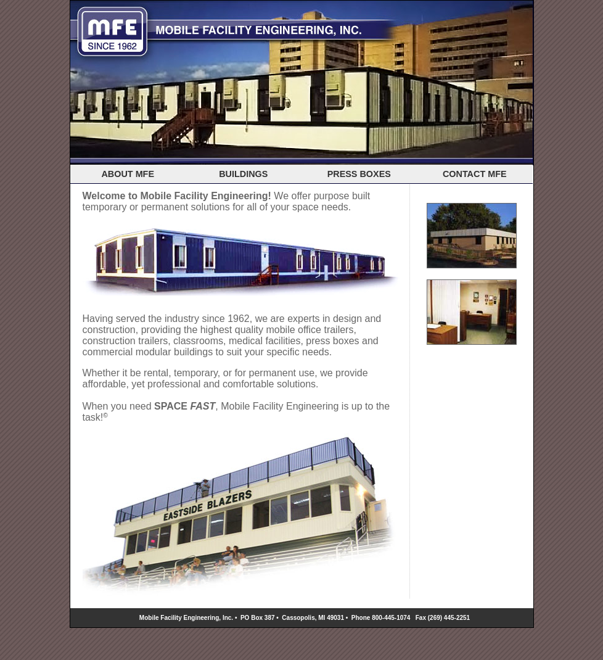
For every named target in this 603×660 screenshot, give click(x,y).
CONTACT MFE (475, 174)
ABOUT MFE (127, 174)
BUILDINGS (243, 174)
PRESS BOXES (359, 174)
